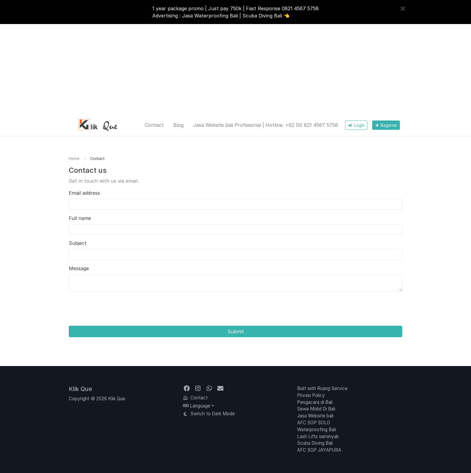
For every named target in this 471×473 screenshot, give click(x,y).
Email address (84, 193)
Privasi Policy (311, 395)
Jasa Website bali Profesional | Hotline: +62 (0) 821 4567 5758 (265, 125)
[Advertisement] (235, 69)
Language (196, 406)
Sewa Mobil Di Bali (316, 409)
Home (74, 158)
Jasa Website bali (315, 416)
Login (356, 125)
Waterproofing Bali (316, 429)
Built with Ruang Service (322, 388)
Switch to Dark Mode (209, 414)
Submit (235, 331)
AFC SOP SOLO (313, 423)
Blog (178, 125)
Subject (78, 243)
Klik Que (80, 388)
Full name (80, 218)
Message (79, 268)
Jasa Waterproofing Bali (210, 16)
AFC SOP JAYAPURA (319, 450)
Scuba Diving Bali (262, 16)
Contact (154, 125)
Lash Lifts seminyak (318, 436)
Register (386, 125)
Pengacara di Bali (315, 402)
